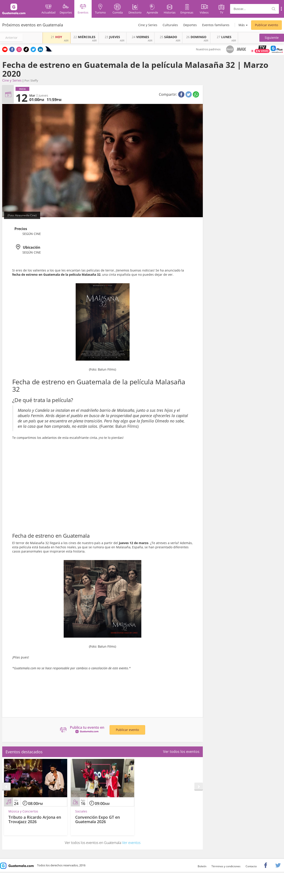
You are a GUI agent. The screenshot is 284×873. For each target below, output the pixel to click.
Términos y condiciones (226, 866)
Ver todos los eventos (181, 751)
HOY (56, 37)
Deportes (190, 25)
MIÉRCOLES (84, 37)
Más (242, 25)
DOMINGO (196, 37)
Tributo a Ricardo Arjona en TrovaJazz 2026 (34, 819)
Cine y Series (147, 25)
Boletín (202, 866)
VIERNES (140, 37)
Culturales (170, 25)
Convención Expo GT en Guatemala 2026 (97, 819)
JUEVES (112, 37)
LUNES (224, 37)
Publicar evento (266, 25)
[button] (271, 38)
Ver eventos (131, 842)
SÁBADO (168, 37)
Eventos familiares (215, 25)
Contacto (251, 866)
